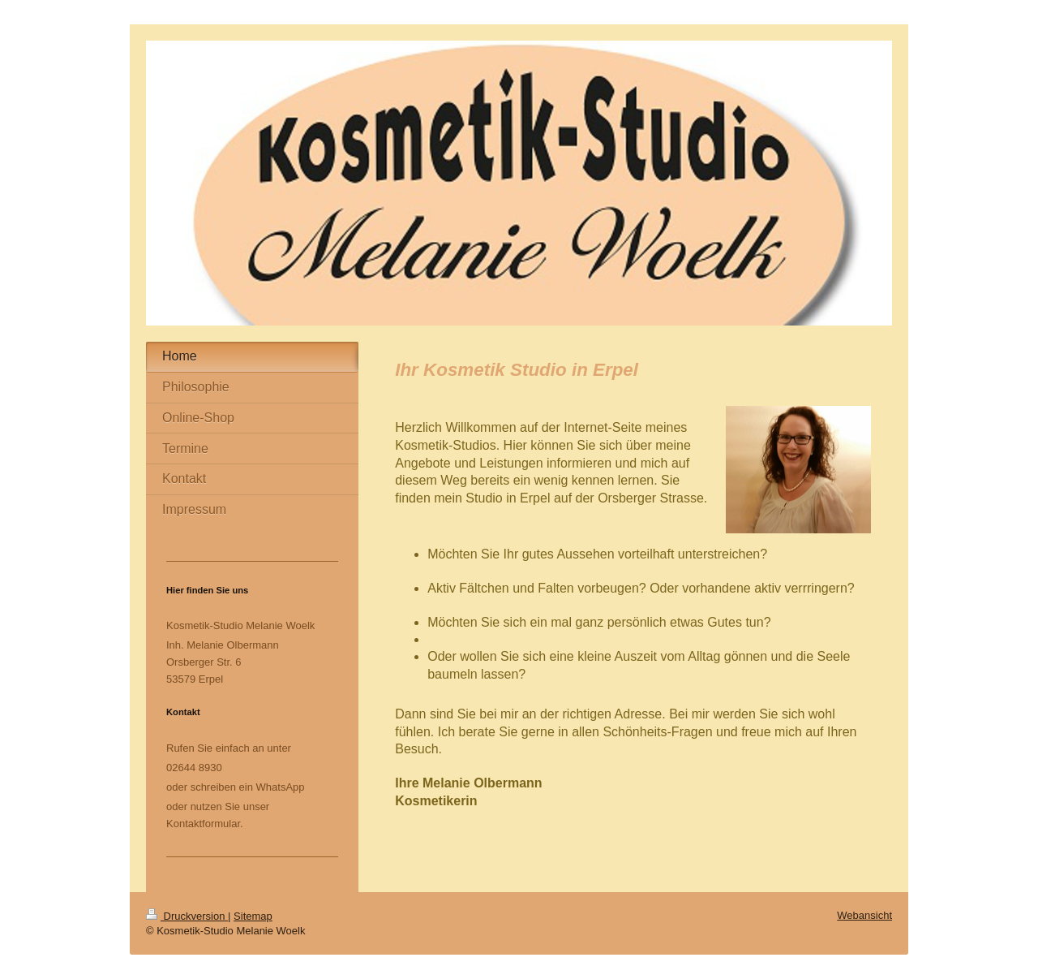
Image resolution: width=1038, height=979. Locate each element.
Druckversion (187, 916)
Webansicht (864, 915)
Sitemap (253, 916)
